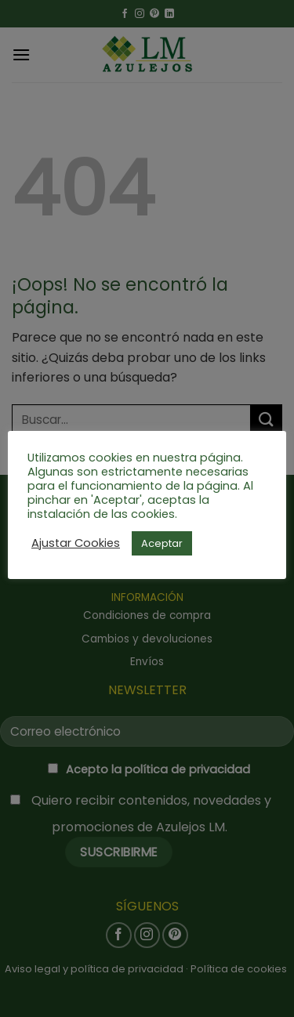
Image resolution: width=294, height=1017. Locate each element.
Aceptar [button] (162, 543)
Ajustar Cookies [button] (75, 543)
